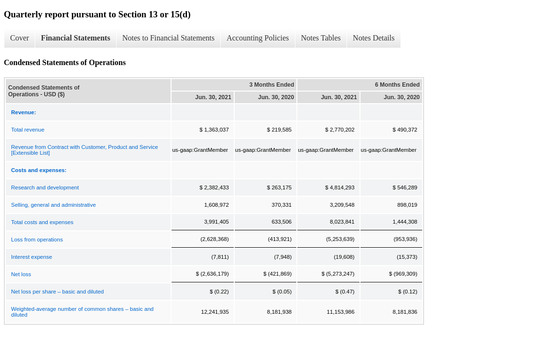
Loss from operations (37, 239)
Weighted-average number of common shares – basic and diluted (82, 312)
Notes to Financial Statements (168, 38)
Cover (19, 38)
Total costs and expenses (42, 222)
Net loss (21, 274)
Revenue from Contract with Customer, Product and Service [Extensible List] (84, 150)
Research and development (45, 187)
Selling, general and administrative (53, 205)
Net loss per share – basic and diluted (57, 291)
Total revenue (27, 130)
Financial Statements (75, 38)
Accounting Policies (258, 38)
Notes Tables (321, 38)
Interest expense (31, 257)
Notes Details (374, 38)
